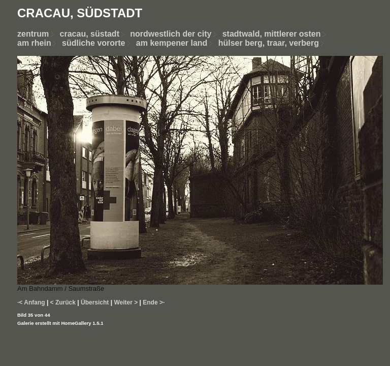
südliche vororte (93, 43)
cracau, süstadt (89, 33)
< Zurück (63, 302)
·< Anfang (31, 302)
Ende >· (154, 302)
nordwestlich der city (176, 33)
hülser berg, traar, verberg (268, 43)
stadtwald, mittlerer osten (271, 33)
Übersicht (95, 302)
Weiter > (126, 302)
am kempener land (172, 43)
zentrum (33, 33)
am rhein (34, 43)
